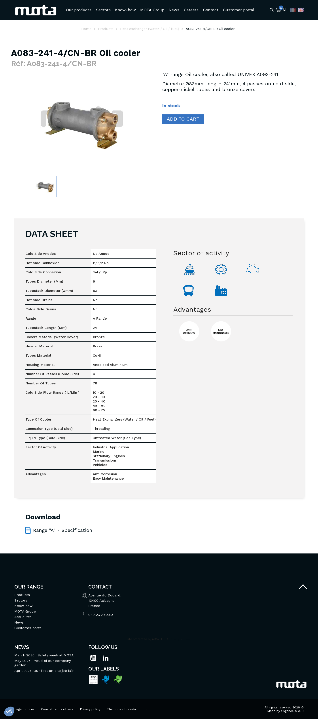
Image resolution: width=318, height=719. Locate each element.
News (19, 622)
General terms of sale (57, 709)
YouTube (93, 657)
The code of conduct (123, 709)
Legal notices (24, 709)
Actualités (23, 617)
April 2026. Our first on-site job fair (44, 670)
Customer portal (28, 628)
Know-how (23, 606)
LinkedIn (105, 657)
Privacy (175, 639)
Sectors (20, 600)
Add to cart (183, 118)
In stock (171, 105)
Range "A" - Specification (62, 530)
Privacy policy (90, 709)
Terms (187, 639)
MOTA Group (25, 611)
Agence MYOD (293, 710)
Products (22, 594)
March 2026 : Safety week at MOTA (44, 655)
